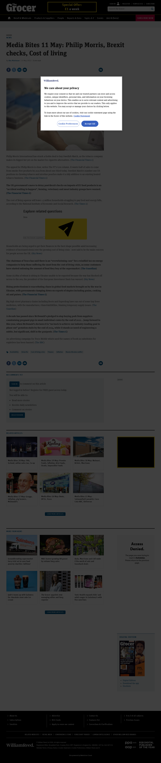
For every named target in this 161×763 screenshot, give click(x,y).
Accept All (90, 123)
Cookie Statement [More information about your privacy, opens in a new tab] (82, 115)
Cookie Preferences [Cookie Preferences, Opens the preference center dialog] (68, 123)
